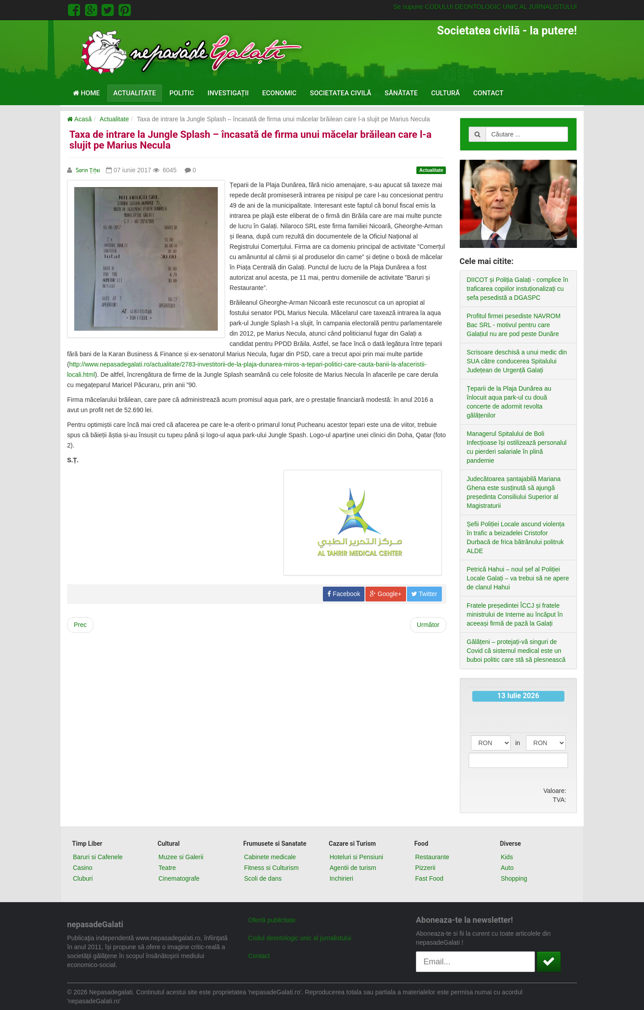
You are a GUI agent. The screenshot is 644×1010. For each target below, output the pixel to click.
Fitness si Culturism (271, 867)
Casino (83, 867)
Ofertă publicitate (272, 920)
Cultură (445, 93)
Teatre (167, 867)
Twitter (424, 593)
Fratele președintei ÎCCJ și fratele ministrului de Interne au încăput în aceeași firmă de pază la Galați (515, 614)
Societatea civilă (340, 93)
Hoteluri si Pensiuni (356, 857)
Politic (181, 93)
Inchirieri (341, 878)
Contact (488, 93)
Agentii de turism (353, 867)
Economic (279, 93)
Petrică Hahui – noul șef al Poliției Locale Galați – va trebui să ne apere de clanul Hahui (518, 578)
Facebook (343, 593)
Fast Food (429, 878)
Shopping (514, 878)
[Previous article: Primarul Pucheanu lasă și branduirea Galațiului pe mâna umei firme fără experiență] (80, 625)
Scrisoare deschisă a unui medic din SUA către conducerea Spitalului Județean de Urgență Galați (517, 361)
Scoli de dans (263, 878)
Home (86, 93)
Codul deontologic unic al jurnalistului (299, 938)
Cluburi (83, 878)
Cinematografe (178, 878)
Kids (507, 857)
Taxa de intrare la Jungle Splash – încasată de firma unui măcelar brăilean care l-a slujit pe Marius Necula (250, 140)
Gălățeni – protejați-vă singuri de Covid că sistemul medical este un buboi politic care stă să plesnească (516, 650)
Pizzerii (425, 867)
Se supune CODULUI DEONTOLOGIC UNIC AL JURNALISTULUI (485, 6)
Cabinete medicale (270, 857)
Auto (507, 867)
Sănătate (401, 93)
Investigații (228, 93)
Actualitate (134, 93)
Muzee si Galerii (180, 857)
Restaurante (432, 857)
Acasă (79, 119)
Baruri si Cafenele (98, 857)
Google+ (385, 593)
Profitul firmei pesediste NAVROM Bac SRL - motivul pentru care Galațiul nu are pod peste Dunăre (514, 324)
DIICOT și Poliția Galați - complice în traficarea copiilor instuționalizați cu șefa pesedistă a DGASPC (517, 288)
